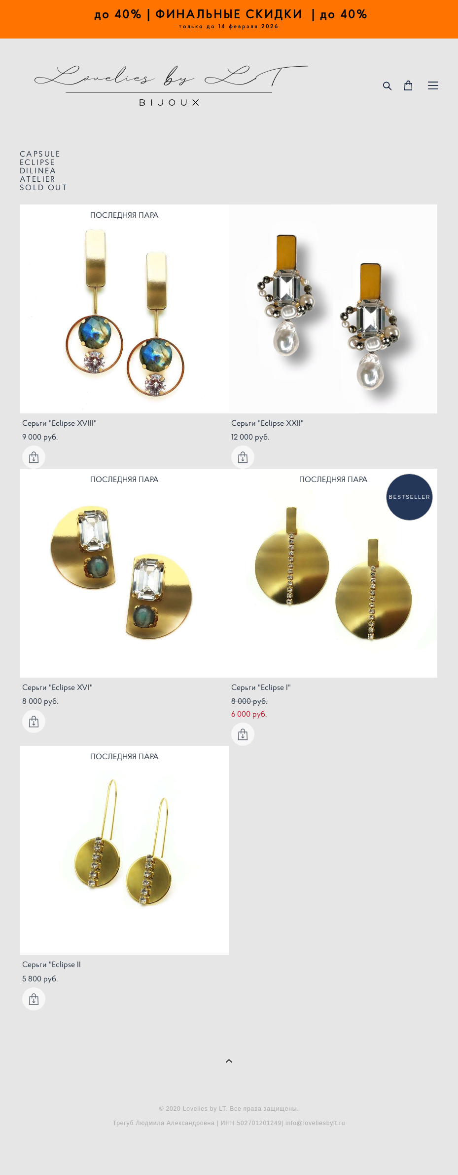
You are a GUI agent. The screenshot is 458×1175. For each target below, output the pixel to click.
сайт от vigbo (229, 1151)
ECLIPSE (38, 162)
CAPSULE (40, 154)
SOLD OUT (44, 187)
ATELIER (38, 179)
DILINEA (38, 170)
